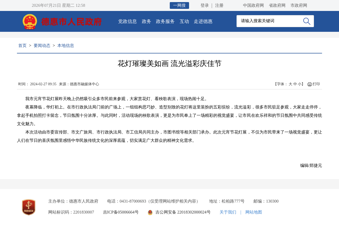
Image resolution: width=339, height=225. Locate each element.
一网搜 (179, 5)
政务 (146, 21)
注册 (219, 5)
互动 (184, 21)
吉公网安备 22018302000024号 (183, 212)
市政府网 (298, 5)
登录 (205, 5)
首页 (22, 45)
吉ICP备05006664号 (121, 212)
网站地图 (253, 212)
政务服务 (165, 21)
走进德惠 (203, 21)
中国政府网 (253, 5)
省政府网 (277, 5)
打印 (316, 84)
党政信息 (127, 21)
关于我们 (228, 212)
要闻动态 (42, 45)
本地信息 (65, 45)
